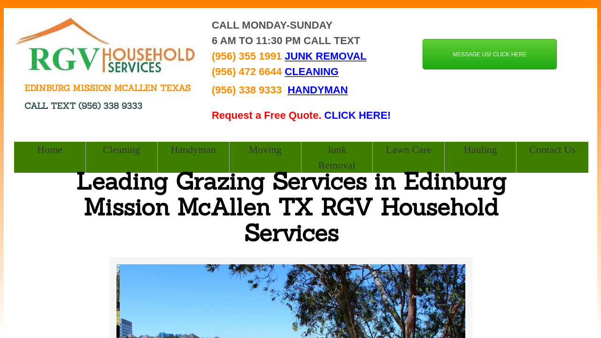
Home (49, 149)
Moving (265, 149)
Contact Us (552, 149)
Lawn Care (408, 149)
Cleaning (121, 149)
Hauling (480, 149)
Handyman (193, 149)
